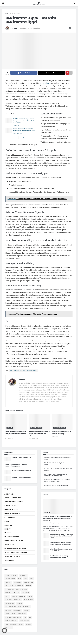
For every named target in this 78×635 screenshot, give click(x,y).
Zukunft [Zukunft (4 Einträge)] (28, 624)
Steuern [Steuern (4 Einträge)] (26, 610)
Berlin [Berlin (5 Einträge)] (25, 578)
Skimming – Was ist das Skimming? (21, 477)
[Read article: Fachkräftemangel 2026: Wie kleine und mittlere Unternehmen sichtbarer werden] (46, 543)
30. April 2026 (53, 523)
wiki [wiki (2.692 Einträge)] (30, 617)
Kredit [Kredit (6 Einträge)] (7, 596)
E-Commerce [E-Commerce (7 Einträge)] (19, 585)
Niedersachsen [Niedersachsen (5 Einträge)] (9, 603)
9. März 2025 (16, 125)
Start (6, 13)
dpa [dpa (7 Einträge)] (6, 585)
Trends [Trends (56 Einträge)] (13, 613)
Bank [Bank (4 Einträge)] (19, 578)
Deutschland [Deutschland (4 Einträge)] (17, 582)
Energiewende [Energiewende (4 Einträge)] (9, 589)
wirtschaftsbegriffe (19, 370)
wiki (11, 370)
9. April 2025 (23, 28)
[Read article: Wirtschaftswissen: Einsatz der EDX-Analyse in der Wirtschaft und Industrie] (8, 130)
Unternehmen (45, 83)
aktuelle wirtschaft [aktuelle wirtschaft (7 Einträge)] (11, 575)
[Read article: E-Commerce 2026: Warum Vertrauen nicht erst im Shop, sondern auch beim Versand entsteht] (46, 535)
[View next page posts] (23, 137)
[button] (4, 630)
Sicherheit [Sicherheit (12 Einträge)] (26, 606)
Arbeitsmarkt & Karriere (13, 502)
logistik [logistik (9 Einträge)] (30, 596)
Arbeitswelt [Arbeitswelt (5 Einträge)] (23, 575)
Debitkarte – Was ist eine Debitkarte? (21, 457)
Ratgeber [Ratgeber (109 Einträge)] (19, 603)
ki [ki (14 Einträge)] (18, 592)
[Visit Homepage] (39, 3)
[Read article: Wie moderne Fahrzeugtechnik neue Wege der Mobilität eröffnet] (46, 550)
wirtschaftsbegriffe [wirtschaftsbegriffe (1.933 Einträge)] (11, 620)
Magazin (9, 427)
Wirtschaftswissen (15, 13)
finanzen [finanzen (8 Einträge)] (8, 592)
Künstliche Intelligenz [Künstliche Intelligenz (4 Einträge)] (18, 596)
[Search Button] (75, 3)
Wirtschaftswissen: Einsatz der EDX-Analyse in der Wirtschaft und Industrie (39, 434)
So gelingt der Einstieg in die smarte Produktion (56, 485)
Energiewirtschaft (11, 509)
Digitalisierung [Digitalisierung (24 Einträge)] (28, 582)
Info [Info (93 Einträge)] (14, 592)
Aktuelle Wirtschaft (12, 498)
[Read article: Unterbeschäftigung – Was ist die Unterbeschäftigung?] (63, 422)
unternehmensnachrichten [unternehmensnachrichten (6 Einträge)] (13, 617)
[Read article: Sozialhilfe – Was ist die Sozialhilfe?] (7, 472)
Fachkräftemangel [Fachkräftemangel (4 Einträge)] (21, 589)
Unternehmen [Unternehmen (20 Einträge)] (22, 613)
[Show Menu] (3, 3)
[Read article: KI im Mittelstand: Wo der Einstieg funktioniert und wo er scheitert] (46, 557)
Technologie (9, 544)
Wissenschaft (9, 560)
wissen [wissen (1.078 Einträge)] (21, 624)
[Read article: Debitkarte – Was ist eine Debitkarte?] (7, 459)
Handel (7, 521)
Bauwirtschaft (10, 505)
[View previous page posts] (19, 137)
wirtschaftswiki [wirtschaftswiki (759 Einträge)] (24, 620)
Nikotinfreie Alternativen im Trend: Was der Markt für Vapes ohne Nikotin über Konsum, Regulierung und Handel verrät (57, 518)
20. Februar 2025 (17, 133)
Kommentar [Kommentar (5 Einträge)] (25, 592)
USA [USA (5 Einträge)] (25, 617)
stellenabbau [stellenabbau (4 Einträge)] (17, 610)
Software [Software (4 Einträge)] (8, 610)
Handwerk (8, 525)
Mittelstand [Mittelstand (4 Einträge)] (17, 599)
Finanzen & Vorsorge (12, 513)
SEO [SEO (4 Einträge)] (19, 606)
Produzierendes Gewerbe (13, 541)
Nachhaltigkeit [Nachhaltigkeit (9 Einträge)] (28, 599)
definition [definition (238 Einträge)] (8, 582)
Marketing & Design (11, 537)
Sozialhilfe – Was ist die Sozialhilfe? (21, 470)
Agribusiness (9, 494)
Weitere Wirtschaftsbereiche (15, 552)
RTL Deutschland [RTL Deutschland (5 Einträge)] (10, 606)
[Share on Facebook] (23, 73)
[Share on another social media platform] (71, 73)
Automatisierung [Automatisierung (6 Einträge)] (10, 578)
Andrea (14, 28)
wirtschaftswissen (32, 370)
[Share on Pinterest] (67, 73)
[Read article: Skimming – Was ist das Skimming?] (7, 478)
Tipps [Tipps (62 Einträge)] (7, 613)
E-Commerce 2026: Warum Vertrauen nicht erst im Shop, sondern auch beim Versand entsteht (61, 536)
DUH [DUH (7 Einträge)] (11, 585)
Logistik (7, 529)
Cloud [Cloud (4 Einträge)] (31, 578)
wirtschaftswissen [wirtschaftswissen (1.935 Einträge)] (11, 624)
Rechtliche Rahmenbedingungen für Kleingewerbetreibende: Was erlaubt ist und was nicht (24, 121)
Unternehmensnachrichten (15, 548)
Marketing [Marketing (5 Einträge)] (8, 599)
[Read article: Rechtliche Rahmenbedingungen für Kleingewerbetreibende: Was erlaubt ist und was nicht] (8, 120)
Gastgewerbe (9, 517)
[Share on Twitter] (51, 73)
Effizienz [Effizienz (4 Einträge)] (28, 585)
